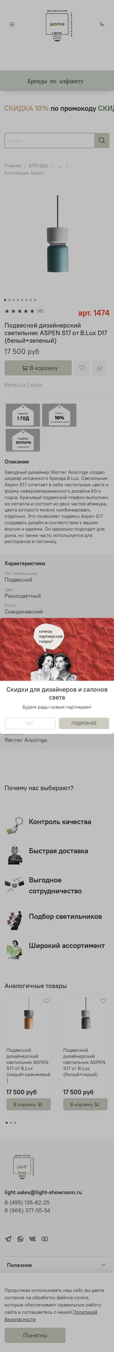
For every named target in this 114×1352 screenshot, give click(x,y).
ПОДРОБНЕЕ (84, 723)
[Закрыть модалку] (103, 628)
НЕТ (30, 723)
